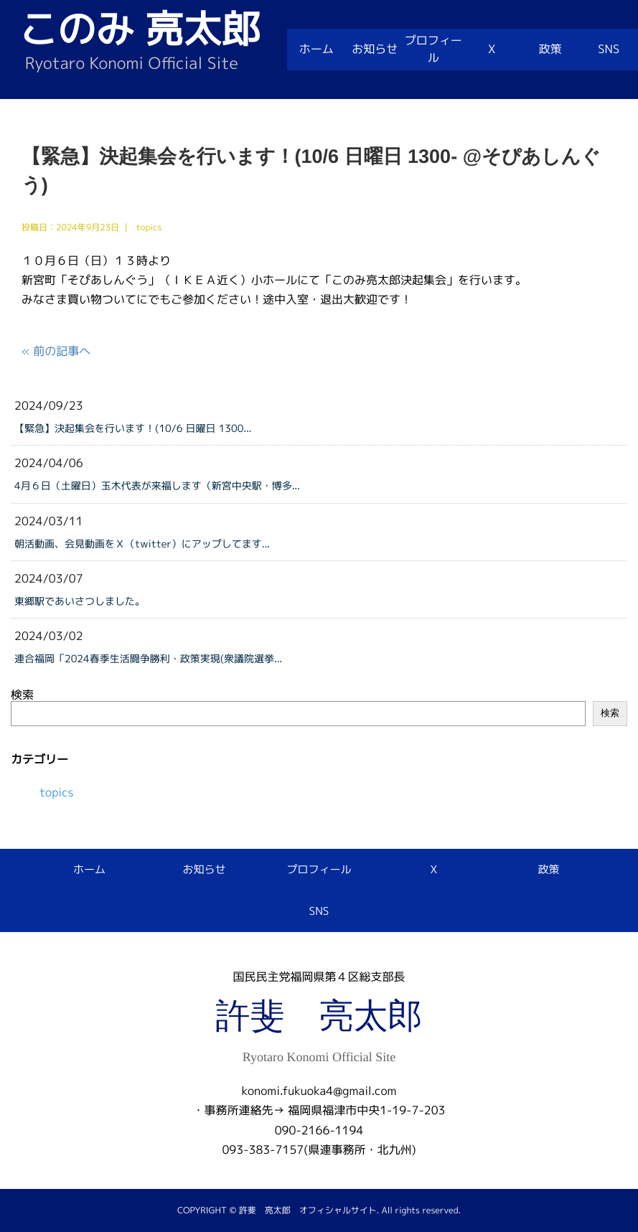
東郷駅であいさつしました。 (79, 601)
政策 (550, 49)
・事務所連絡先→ (238, 1111)
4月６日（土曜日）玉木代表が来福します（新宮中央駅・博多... (157, 486)
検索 (22, 695)
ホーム (316, 49)
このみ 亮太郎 (139, 29)
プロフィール (433, 49)
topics (56, 793)
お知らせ (375, 49)
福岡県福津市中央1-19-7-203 (366, 1111)
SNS (608, 49)
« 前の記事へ (56, 351)
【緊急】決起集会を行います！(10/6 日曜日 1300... (133, 429)
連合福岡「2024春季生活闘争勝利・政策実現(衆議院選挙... (148, 659)
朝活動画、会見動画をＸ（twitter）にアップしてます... (142, 544)
